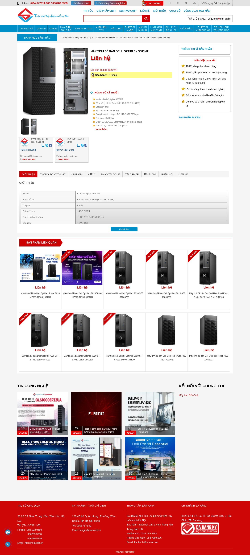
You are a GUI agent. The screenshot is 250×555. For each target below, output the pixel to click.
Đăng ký (207, 3)
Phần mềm (186, 28)
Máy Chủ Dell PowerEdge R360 (46, 474)
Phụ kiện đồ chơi (171, 28)
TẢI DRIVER (132, 174)
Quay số (174, 10)
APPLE (53, 28)
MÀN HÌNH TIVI (101, 28)
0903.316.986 (28, 159)
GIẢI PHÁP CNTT (106, 10)
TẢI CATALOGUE (110, 174)
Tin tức (88, 10)
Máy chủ (116, 28)
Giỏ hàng (199, 18)
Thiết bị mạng (130, 28)
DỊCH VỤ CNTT (128, 10)
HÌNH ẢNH (76, 174)
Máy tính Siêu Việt (189, 395)
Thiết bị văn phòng (203, 28)
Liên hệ (144, 10)
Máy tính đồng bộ (66, 28)
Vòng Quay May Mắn (197, 10)
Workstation (83, 28)
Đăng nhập (222, 3)
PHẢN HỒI (167, 174)
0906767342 (63, 159)
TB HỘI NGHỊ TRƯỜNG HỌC (222, 28)
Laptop (41, 28)
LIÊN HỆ (183, 174)
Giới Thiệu (159, 10)
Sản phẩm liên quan (41, 242)
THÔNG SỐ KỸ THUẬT (52, 174)
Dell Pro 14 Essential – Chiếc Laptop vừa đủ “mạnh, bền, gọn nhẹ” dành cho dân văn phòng (153, 477)
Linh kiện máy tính (156, 28)
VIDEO (91, 174)
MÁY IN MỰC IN (143, 28)
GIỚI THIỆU (28, 174)
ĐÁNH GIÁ (150, 174)
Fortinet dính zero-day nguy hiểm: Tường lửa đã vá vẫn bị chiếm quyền (100, 431)
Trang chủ (26, 28)
